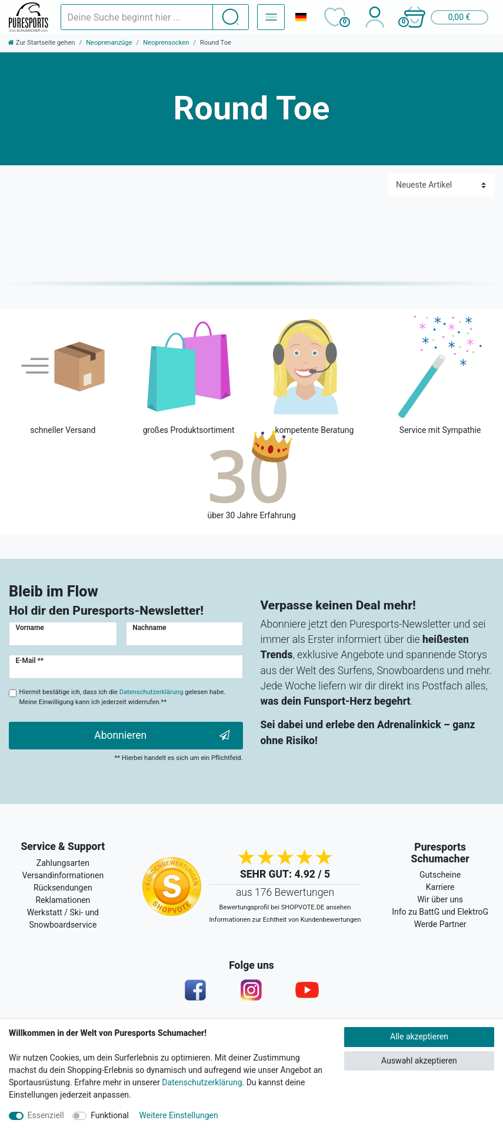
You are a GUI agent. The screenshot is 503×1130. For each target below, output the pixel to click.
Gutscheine (440, 874)
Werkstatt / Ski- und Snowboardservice (63, 918)
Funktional (110, 1115)
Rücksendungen (63, 887)
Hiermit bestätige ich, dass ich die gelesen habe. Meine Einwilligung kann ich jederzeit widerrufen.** (122, 697)
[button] (445, 17)
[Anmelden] (374, 17)
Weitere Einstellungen (178, 1115)
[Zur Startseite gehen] (41, 42)
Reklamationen (62, 900)
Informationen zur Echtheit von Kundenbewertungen (285, 920)
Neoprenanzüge (109, 42)
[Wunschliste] (334, 17)
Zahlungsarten (62, 863)
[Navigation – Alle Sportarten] (271, 17)
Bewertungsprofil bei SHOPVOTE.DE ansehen (285, 907)
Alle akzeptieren (419, 1036)
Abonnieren (161, 735)
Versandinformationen (63, 875)
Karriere (440, 887)
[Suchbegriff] (137, 17)
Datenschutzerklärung (202, 1082)
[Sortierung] (441, 185)
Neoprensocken (166, 42)
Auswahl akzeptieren (419, 1060)
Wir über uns (440, 899)
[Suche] (230, 17)
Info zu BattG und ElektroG (440, 911)
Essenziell (46, 1115)
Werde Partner (440, 924)
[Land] (300, 17)
